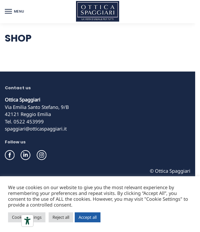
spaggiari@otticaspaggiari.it (36, 128)
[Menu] (14, 11)
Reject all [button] (60, 217)
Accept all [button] (88, 217)
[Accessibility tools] (27, 221)
